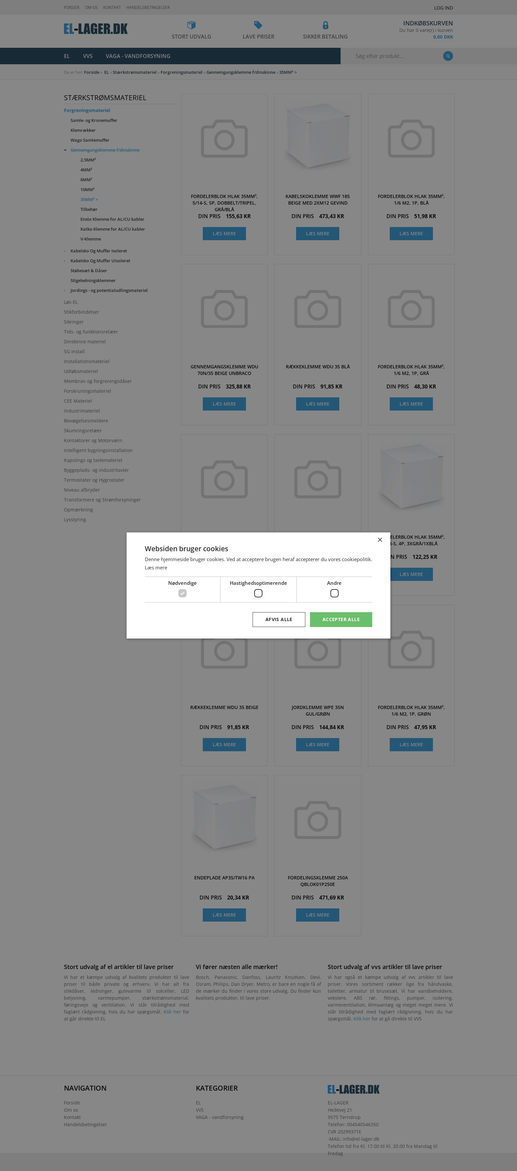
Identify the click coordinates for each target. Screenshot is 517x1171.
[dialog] (258, 585)
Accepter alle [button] (341, 619)
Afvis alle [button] (278, 619)
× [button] (379, 540)
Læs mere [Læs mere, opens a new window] (156, 567)
